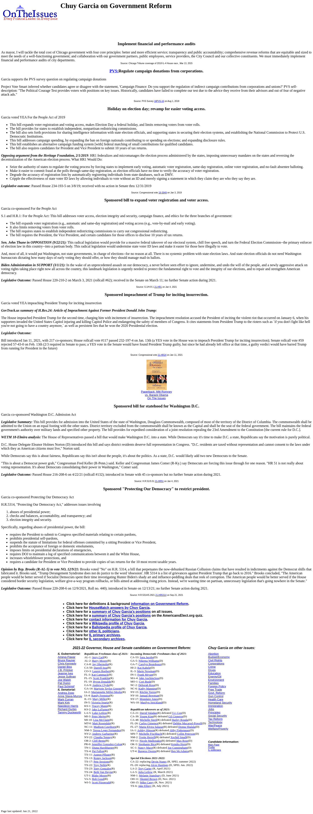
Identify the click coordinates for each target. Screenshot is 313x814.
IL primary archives (104, 635)
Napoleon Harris (68, 706)
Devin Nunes (158, 761)
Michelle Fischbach (150, 733)
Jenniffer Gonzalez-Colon (107, 744)
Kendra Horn (178, 744)
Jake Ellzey (145, 785)
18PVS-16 (159, 101)
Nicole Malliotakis (150, 740)
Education (214, 673)
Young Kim (146, 716)
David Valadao (148, 712)
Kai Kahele (143, 667)
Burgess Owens (147, 751)
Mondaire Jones (149, 699)
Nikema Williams (148, 660)
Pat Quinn (64, 683)
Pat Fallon (98, 751)
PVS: (114, 71)
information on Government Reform (159, 604)
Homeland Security (220, 702)
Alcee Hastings (159, 765)
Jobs (211, 709)
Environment (216, 679)
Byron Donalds (102, 681)
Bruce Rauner (66, 660)
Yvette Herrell (147, 737)
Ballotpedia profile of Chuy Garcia (119, 627)
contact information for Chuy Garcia (118, 619)
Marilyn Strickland (151, 702)
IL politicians (214, 750)
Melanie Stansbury (150, 775)
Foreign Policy (217, 686)
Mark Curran (65, 699)
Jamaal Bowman (149, 695)
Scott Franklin (101, 678)
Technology (215, 722)
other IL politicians (104, 631)
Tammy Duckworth (69, 712)
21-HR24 (162, 355)
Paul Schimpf (66, 686)
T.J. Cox (177, 712)
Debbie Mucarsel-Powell (187, 723)
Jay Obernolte (100, 664)
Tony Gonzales (102, 768)
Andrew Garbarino (103, 733)
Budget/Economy (219, 657)
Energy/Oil (214, 676)
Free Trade (215, 689)
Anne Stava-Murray (70, 696)
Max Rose (182, 740)
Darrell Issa (100, 667)
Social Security (217, 715)
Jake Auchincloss (149, 678)
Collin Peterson (186, 733)
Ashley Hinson (146, 730)
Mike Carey (147, 782)
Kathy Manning (147, 688)
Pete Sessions (101, 761)
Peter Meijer (99, 716)
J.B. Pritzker (65, 670)
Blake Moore (99, 775)
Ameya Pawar (66, 657)
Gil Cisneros (175, 716)
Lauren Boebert (101, 671)
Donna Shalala (186, 726)
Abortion (213, 653)
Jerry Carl (98, 657)
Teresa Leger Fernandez (107, 730)
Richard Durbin (67, 709)
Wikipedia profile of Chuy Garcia (118, 623)
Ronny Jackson (102, 758)
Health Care (215, 699)
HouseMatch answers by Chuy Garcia (119, 608)
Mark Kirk (64, 702)
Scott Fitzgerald (101, 782)
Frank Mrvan (145, 674)
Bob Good (98, 779)
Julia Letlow (145, 772)
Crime (212, 666)
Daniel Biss (65, 666)
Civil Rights (215, 660)
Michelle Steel (148, 719)
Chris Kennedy (67, 663)
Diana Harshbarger (103, 747)
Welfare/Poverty (218, 728)
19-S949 (162, 192)
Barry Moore (99, 660)
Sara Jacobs (146, 657)
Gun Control (215, 696)
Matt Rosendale (101, 723)
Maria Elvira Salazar (151, 726)
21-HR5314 (160, 595)
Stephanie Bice (147, 744)
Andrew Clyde (100, 685)
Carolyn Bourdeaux (149, 664)
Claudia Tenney (102, 737)
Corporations (216, 663)
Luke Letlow (99, 712)
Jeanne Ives (65, 673)
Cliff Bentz (98, 740)
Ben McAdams (179, 751)
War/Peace (215, 725)
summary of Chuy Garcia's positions (121, 611)
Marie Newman (146, 671)
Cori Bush (145, 681)
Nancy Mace (145, 747)
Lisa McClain (101, 719)
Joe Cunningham (177, 747)
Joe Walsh (64, 679)
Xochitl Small (178, 737)
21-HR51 (159, 481)
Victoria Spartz (100, 702)
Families (213, 683)
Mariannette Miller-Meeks (106, 692)
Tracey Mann (99, 706)
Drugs (212, 670)
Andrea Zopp (66, 692)
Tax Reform (215, 719)
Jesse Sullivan (67, 676)
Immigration (215, 706)
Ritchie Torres (148, 692)
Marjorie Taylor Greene (107, 688)
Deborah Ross (146, 685)
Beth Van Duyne (103, 772)
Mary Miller (99, 699)
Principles (214, 712)
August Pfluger (102, 754)
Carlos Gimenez (148, 723)
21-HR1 (158, 287)
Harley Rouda (180, 719)
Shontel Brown (148, 779)
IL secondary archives (107, 639)
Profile (211, 747)
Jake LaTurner (100, 709)
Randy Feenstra (100, 695)
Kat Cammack (100, 674)
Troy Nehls (100, 765)
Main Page (214, 744)
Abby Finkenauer (180, 730)
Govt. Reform (216, 692)
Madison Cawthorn (105, 726)
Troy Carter (145, 768)
